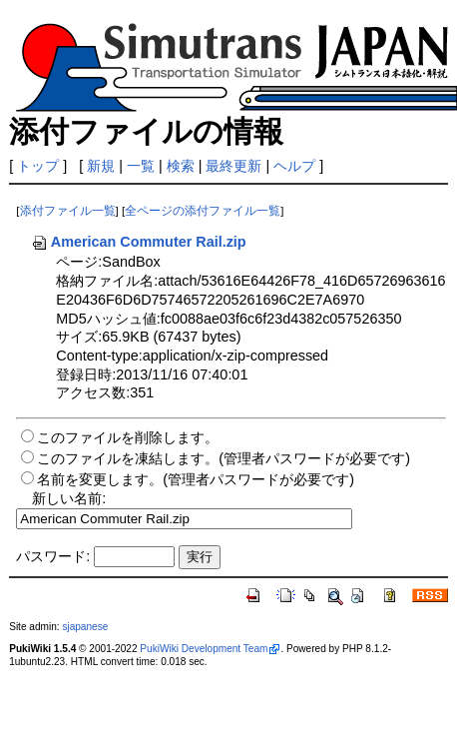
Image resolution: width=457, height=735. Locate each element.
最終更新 (233, 166)
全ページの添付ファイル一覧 (202, 211)
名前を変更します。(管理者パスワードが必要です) (195, 479)
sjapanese (85, 626)
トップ (38, 166)
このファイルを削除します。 (128, 437)
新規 (101, 166)
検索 (181, 166)
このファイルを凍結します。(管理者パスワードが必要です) (223, 458)
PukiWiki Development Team (203, 648)
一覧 (141, 166)
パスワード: (53, 556)
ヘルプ (294, 166)
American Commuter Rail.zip (138, 242)
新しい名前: (69, 498)
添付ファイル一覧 (68, 211)
